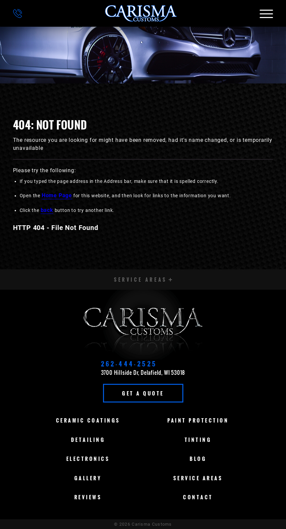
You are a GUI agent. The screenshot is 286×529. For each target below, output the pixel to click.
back (47, 210)
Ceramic (88, 420)
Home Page (57, 195)
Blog (198, 458)
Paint (198, 420)
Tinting (198, 439)
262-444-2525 (129, 363)
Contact (198, 497)
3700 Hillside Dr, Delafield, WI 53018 (143, 372)
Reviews (88, 497)
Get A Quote (143, 393)
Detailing (88, 439)
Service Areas (198, 478)
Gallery (88, 478)
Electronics (88, 458)
